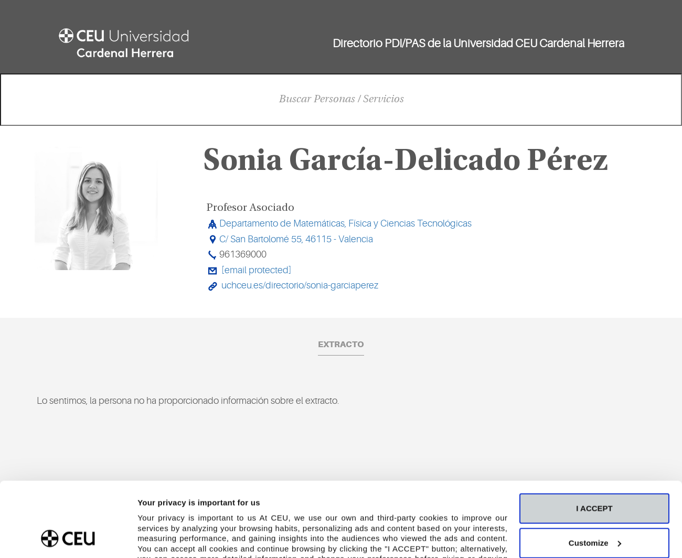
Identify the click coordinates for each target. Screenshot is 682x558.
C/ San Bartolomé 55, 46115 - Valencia (296, 239)
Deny (594, 506)
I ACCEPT (594, 438)
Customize (595, 472)
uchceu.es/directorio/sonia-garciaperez (299, 285)
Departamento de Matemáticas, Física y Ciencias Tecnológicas (345, 223)
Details (150, 537)
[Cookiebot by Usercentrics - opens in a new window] (68, 537)
